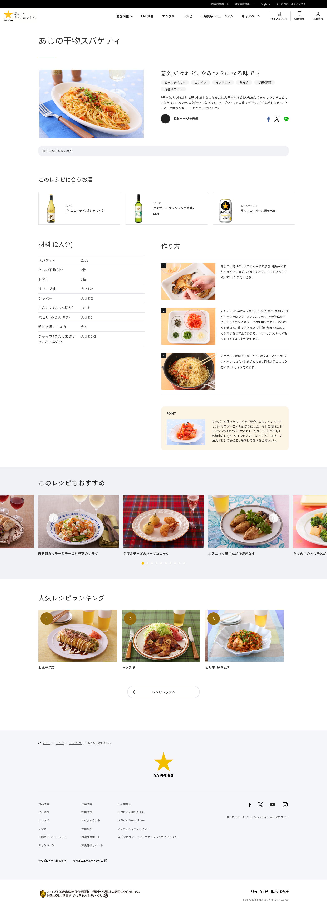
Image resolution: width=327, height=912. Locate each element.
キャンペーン (251, 16)
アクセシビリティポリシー (134, 829)
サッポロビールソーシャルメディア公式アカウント (257, 817)
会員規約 (86, 829)
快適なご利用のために (131, 812)
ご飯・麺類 (264, 82)
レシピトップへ (163, 691)
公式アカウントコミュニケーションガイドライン (147, 837)
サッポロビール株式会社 (52, 861)
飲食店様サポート (245, 4)
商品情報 (122, 16)
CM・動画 (147, 16)
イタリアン (223, 82)
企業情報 (299, 18)
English (265, 4)
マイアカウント (279, 18)
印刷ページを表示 (185, 118)
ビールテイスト (175, 82)
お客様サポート (220, 4)
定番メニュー (173, 89)
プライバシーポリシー (131, 820)
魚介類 (244, 82)
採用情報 (318, 18)
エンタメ (168, 16)
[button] (143, 563)
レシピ (187, 16)
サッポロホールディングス (291, 4)
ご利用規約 (124, 804)
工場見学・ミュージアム (217, 16)
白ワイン (200, 82)
